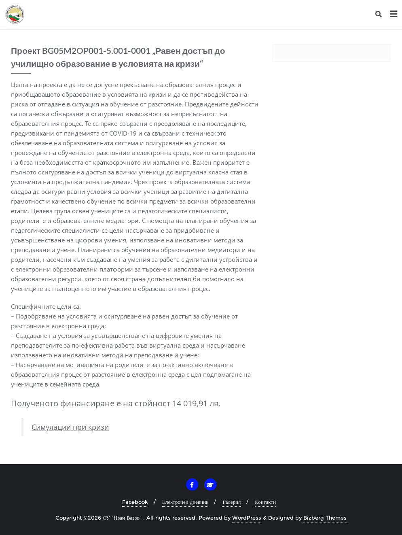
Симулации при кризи (70, 427)
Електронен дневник (185, 502)
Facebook (135, 502)
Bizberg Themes (325, 517)
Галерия (231, 502)
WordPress (246, 517)
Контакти (265, 502)
